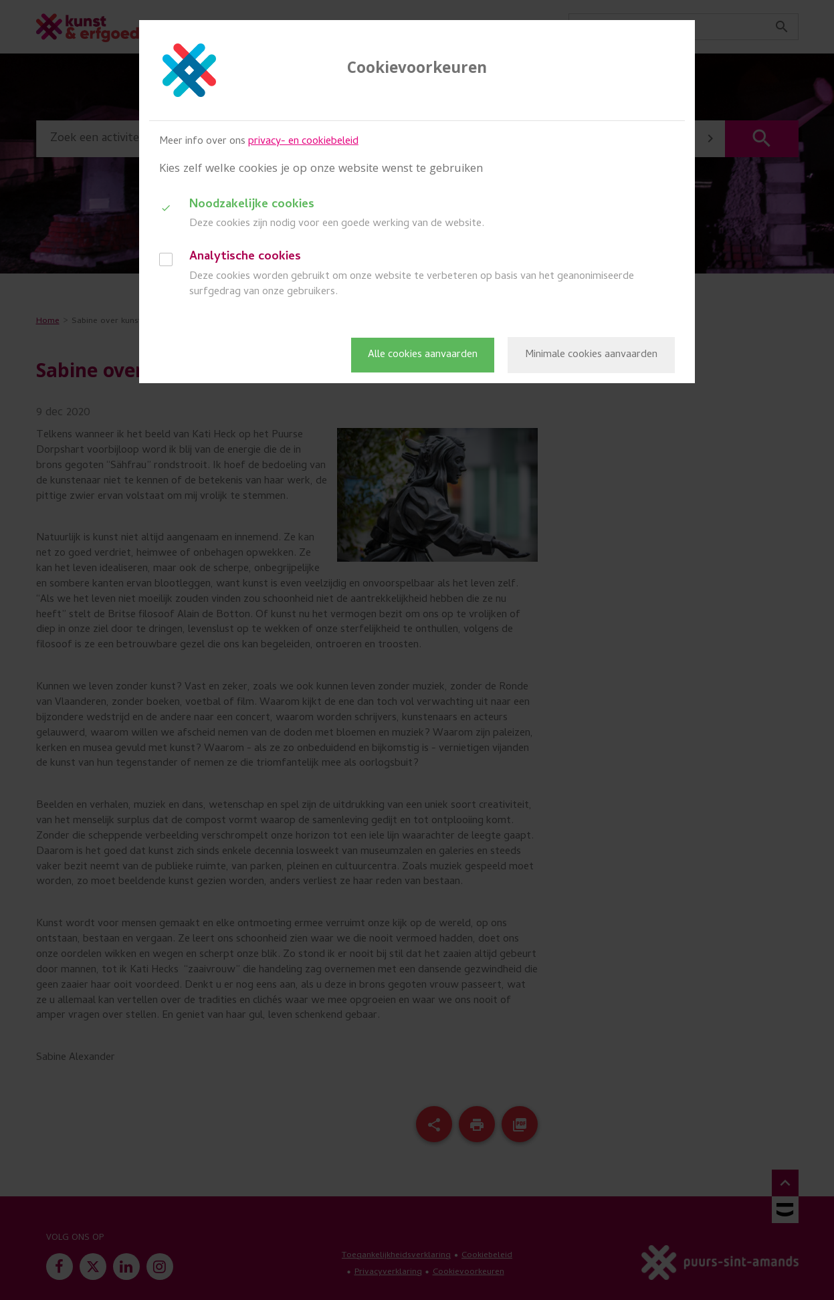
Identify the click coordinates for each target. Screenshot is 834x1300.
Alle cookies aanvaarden (423, 355)
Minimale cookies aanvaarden (591, 355)
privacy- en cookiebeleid (303, 141)
